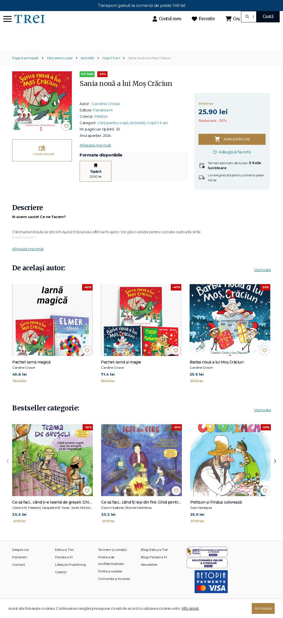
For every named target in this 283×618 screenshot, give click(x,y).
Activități (87, 68)
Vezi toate (262, 279)
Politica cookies (110, 581)
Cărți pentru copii (59, 68)
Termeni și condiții (112, 559)
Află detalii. (190, 608)
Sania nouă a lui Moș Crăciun (149, 68)
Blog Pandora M (154, 567)
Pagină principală (25, 68)
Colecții (61, 582)
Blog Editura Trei (154, 559)
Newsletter (149, 574)
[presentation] (7, 470)
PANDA (101, 126)
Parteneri (19, 567)
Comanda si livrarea (114, 588)
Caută (268, 16)
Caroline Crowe (106, 113)
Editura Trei (64, 559)
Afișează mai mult (95, 154)
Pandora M (102, 119)
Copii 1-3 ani (111, 68)
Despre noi (20, 559)
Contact (18, 574)
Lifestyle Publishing (70, 574)
